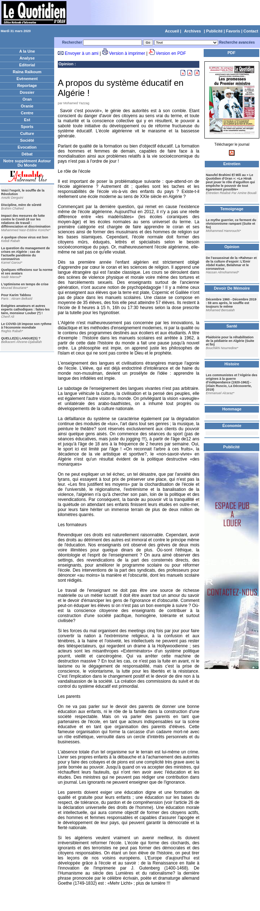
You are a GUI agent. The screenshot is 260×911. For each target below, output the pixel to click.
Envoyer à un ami (81, 53)
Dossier (27, 92)
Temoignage (231, 209)
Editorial (27, 65)
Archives (192, 31)
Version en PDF (171, 53)
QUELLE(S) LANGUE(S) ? (20, 338)
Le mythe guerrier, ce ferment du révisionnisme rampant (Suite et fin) (231, 223)
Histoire (232, 364)
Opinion (66, 64)
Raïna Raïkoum (27, 72)
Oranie (27, 106)
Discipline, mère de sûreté (21, 205)
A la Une (27, 51)
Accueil (172, 31)
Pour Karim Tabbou (16, 295)
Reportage (27, 85)
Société (27, 140)
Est (27, 120)
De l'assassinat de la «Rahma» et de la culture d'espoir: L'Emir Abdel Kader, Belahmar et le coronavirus (231, 263)
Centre (27, 113)
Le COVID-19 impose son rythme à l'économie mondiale (26, 325)
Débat (27, 154)
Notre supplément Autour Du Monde (27, 163)
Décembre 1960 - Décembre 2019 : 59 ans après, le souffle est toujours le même (231, 303)
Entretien (231, 164)
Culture (27, 133)
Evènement (27, 78)
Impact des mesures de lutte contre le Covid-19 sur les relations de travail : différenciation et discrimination (26, 221)
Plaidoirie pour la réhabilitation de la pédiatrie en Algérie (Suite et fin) (230, 340)
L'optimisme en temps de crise (24, 284)
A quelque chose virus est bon (24, 237)
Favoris (233, 31)
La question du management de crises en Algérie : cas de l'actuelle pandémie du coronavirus (25, 253)
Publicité (214, 31)
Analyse (27, 58)
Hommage (231, 409)
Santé (231, 326)
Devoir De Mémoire (232, 288)
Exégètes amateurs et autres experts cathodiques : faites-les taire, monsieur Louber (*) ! (25, 309)
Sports (27, 126)
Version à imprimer (127, 53)
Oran (27, 99)
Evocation (27, 147)
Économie (232, 425)
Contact (250, 31)
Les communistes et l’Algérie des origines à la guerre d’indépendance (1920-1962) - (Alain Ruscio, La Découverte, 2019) (231, 382)
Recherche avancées (237, 42)
